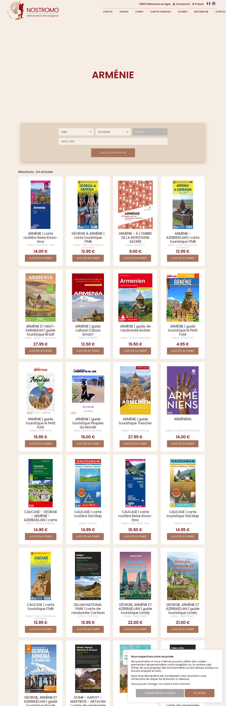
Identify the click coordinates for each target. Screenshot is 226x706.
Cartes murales (160, 11)
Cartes (107, 11)
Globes (182, 11)
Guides (123, 11)
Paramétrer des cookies (160, 693)
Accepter (200, 693)
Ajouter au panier (40, 258)
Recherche (201, 11)
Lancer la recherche (113, 152)
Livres (139, 11)
